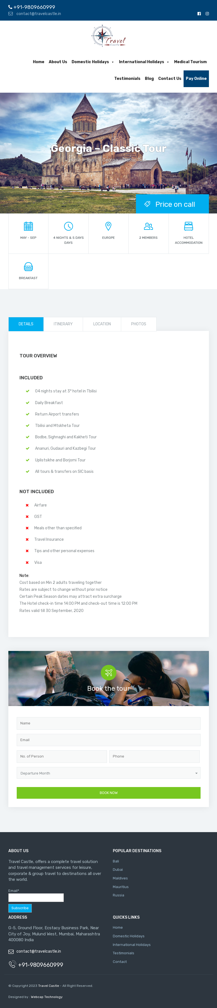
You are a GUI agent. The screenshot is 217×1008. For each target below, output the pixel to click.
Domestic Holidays (93, 62)
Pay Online (196, 78)
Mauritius (121, 887)
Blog (149, 78)
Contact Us (169, 78)
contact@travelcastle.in (34, 13)
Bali (116, 861)
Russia (118, 895)
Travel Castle (48, 986)
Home (38, 62)
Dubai (118, 869)
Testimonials (127, 78)
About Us (58, 62)
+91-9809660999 (31, 7)
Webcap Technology (46, 997)
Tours (91, 160)
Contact (120, 962)
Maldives (120, 878)
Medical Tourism (190, 62)
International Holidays (144, 62)
